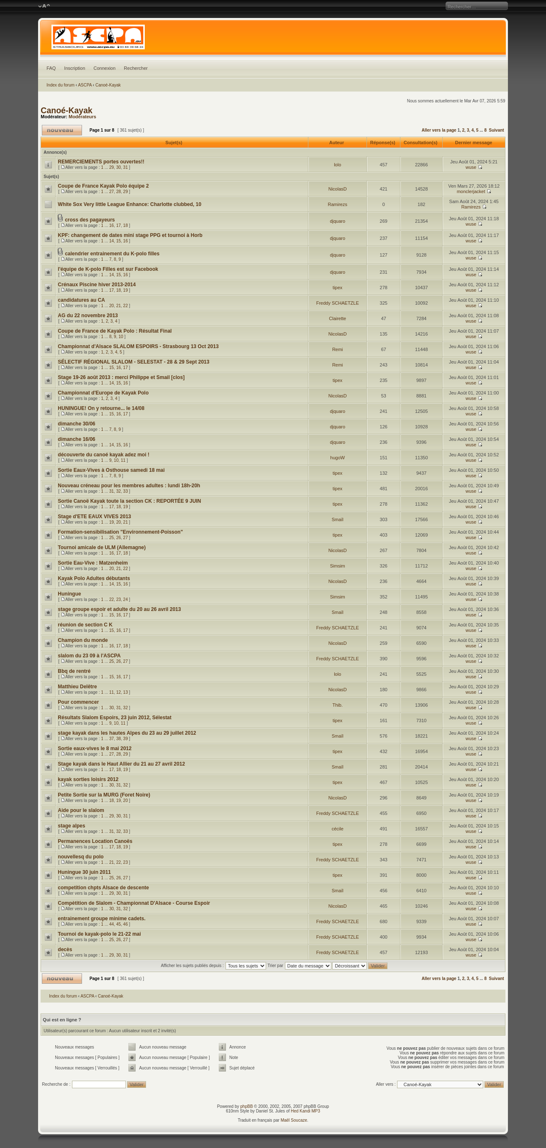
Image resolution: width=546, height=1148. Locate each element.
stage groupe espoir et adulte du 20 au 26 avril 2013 (119, 609)
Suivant (496, 130)
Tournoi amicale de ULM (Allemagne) (102, 547)
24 (125, 599)
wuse (471, 167)
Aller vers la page (440, 130)
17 (118, 225)
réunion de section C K (85, 625)
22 (125, 305)
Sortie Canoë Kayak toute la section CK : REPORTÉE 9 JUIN (129, 501)
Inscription (74, 68)
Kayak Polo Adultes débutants (94, 578)
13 (125, 692)
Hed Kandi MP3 (305, 1111)
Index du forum (60, 85)
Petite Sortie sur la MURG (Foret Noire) (104, 795)
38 (118, 738)
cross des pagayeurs (90, 220)
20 (111, 305)
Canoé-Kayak (108, 85)
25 (111, 537)
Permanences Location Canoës (95, 841)
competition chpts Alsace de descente (103, 888)
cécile (337, 828)
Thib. (338, 705)
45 (118, 924)
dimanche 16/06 (76, 439)
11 (123, 460)
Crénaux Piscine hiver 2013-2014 (97, 285)
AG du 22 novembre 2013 (88, 315)
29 (111, 167)
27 (111, 191)
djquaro (337, 221)
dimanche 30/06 (76, 424)
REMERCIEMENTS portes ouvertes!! (101, 162)
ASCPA (85, 85)
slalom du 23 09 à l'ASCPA (89, 656)
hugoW (337, 457)
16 (111, 225)
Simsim (337, 565)
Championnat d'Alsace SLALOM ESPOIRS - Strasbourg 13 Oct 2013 (138, 346)
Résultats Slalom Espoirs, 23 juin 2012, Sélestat (114, 717)
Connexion (105, 68)
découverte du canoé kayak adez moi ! (103, 455)
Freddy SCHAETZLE (337, 302)
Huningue (69, 594)
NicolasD (337, 188)
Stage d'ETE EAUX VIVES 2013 (94, 516)
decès (65, 949)
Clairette (337, 318)
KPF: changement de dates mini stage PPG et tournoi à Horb (130, 235)
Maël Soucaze (294, 1120)
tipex (337, 287)
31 (125, 167)
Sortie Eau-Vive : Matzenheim (93, 563)
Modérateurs (82, 116)
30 (118, 167)
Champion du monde (83, 640)
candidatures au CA (81, 300)
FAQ (51, 68)
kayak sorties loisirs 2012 (88, 779)
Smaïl (337, 519)
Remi (337, 349)
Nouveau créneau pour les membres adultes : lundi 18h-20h (129, 486)
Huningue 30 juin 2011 (84, 872)
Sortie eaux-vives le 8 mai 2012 (94, 748)
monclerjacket (471, 191)
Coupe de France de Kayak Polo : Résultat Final (115, 331)
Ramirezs (337, 204)
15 (118, 241)
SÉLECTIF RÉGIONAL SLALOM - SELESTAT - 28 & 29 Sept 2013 (133, 362)
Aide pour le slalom (81, 810)
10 (120, 336)
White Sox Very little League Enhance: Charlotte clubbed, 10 (129, 204)
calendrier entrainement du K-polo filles (112, 254)
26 (118, 537)
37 (111, 738)
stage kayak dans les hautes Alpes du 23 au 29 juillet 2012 (127, 733)
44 (111, 924)
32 (118, 491)
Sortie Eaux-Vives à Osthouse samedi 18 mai (111, 470)
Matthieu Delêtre (77, 687)
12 (118, 692)
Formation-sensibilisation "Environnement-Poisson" (120, 532)
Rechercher (136, 68)
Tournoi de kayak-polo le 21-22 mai (99, 934)
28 (118, 191)
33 (125, 491)
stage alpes (71, 826)
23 (118, 599)
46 (125, 924)
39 (125, 738)
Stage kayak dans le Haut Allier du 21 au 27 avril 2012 (121, 764)
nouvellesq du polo (80, 857)
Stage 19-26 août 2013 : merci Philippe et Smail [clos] (121, 377)
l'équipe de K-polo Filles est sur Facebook (108, 269)
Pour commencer (78, 702)
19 (125, 290)
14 (111, 241)
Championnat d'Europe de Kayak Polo (103, 393)
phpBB (246, 1106)
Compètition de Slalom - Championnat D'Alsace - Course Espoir (134, 903)
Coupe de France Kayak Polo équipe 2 (103, 186)
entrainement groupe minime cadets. (101, 918)
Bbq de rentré (74, 671)
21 (118, 305)
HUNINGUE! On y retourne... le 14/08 (101, 408)
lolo (337, 164)
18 (125, 225)
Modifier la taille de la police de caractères (44, 6)
